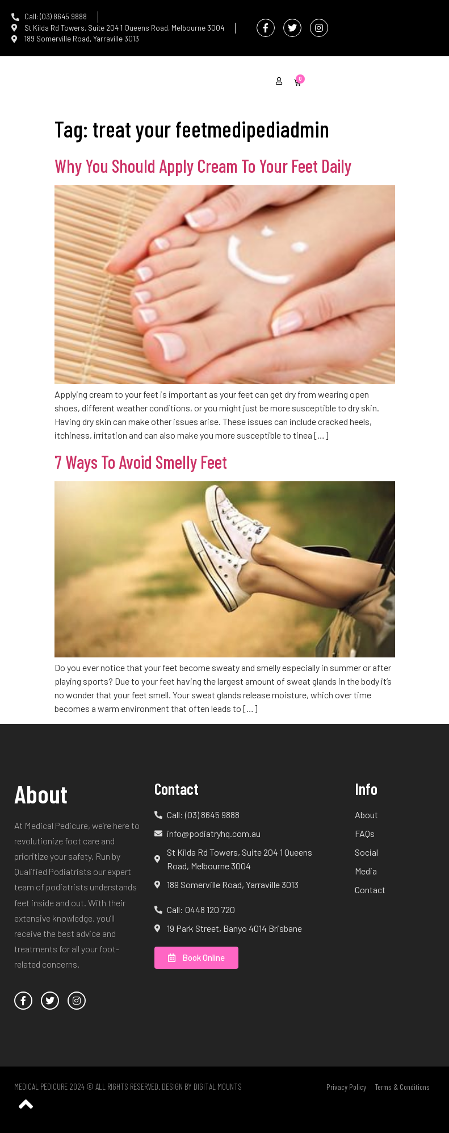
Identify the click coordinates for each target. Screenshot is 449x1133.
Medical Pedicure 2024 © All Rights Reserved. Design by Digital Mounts (128, 1086)
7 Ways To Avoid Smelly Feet (140, 461)
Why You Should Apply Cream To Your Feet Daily (202, 165)
